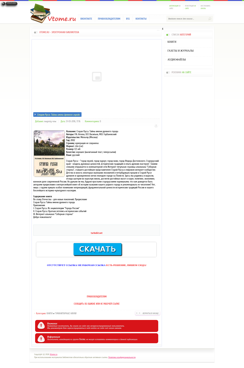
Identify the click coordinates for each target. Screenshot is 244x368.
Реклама (11, 3)
